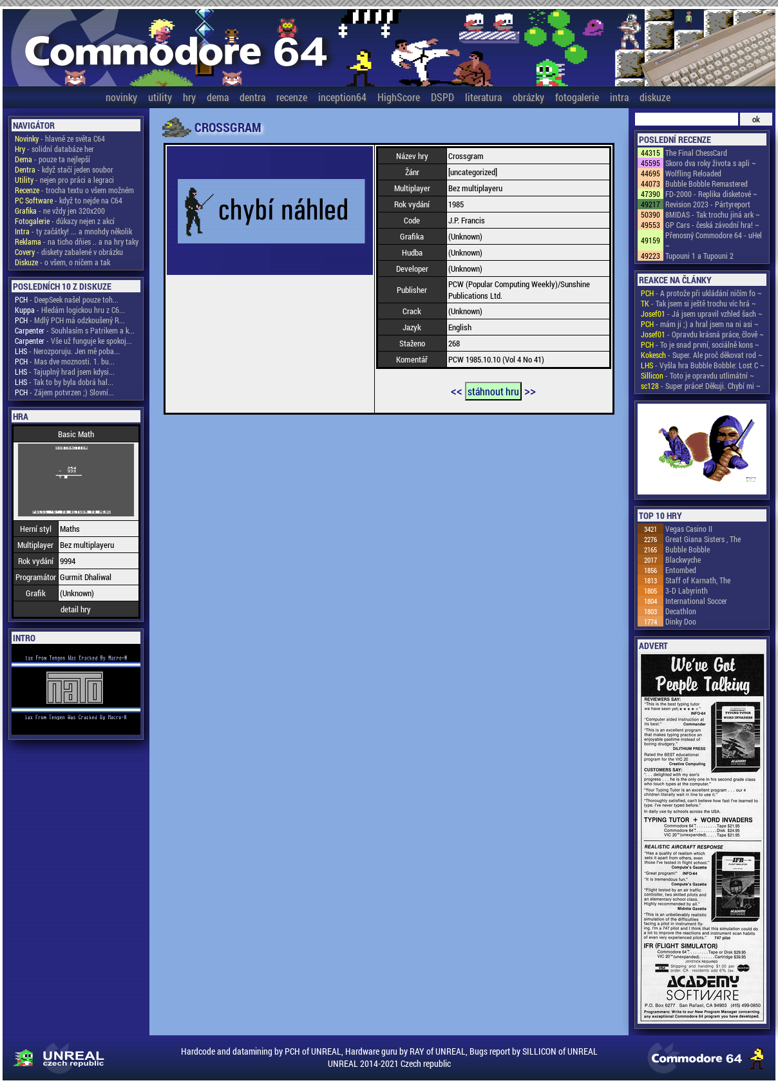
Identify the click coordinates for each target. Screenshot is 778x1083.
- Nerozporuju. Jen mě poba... (67, 351)
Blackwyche (683, 559)
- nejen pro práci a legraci (64, 179)
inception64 (342, 97)
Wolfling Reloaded (693, 173)
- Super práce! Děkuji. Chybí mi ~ (701, 386)
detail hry (76, 609)
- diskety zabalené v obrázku (69, 252)
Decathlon (680, 611)
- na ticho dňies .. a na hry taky (76, 241)
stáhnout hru (493, 391)
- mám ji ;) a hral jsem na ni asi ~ (700, 324)
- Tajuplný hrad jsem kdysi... (65, 371)
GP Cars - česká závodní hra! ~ (712, 225)
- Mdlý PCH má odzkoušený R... (70, 320)
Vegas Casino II (688, 528)
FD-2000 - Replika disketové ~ (711, 194)
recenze (291, 97)
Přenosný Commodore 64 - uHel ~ (713, 240)
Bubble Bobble (687, 549)
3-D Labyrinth (686, 590)
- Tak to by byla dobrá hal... (64, 382)
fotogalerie (577, 97)
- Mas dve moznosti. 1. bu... (65, 361)
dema (218, 97)
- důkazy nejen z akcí (65, 221)
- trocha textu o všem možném (74, 190)
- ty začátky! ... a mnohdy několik (73, 231)
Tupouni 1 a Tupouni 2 (699, 255)
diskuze (655, 97)
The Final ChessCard (696, 152)
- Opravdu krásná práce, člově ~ (702, 334)
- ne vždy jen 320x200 (60, 210)
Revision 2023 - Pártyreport (707, 204)
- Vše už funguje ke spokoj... (73, 340)
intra (619, 97)
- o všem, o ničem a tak (62, 262)
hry (189, 97)
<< (456, 390)
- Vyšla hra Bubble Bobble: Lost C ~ (702, 365)
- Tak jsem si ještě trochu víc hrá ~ (698, 303)
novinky (121, 97)
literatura (483, 97)
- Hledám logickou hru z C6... (70, 310)
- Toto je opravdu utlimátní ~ (697, 375)
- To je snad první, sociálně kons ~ (700, 344)
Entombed (680, 570)
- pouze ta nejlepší (52, 159)
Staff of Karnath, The (697, 580)
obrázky (528, 97)
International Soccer (696, 601)
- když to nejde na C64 (68, 200)
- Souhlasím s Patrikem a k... (75, 330)
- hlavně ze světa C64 (60, 138)
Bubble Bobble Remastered (706, 183)
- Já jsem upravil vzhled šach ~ (702, 313)
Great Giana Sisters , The (703, 539)
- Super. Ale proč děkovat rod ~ (702, 355)
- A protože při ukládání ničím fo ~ (701, 293)
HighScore (398, 97)
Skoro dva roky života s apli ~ (710, 163)
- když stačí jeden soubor (64, 169)
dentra (252, 97)
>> (530, 390)
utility (160, 97)
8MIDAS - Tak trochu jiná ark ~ (712, 214)
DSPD (442, 97)
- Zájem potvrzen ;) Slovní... (64, 392)
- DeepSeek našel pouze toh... (67, 299)
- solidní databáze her (54, 149)
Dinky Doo (680, 621)
